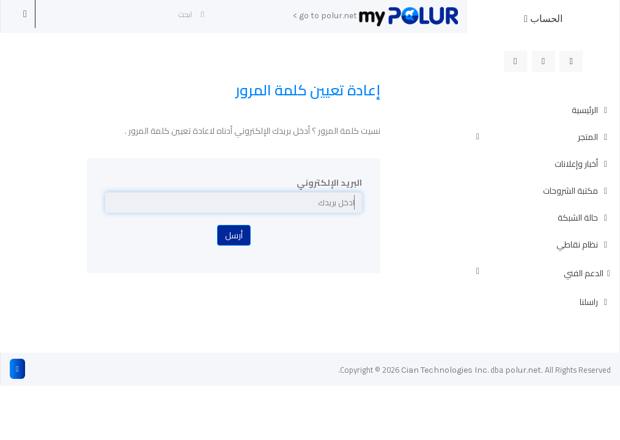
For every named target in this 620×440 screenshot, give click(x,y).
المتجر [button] (538, 137)
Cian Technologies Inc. (445, 370)
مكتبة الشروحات (571, 191)
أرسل (234, 235)
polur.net (523, 370)
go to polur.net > (325, 15)
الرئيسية (586, 110)
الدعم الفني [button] (543, 273)
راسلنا (590, 302)
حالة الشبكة (579, 218)
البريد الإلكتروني (329, 183)
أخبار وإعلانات (577, 164)
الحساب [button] (543, 18)
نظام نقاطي (578, 244)
